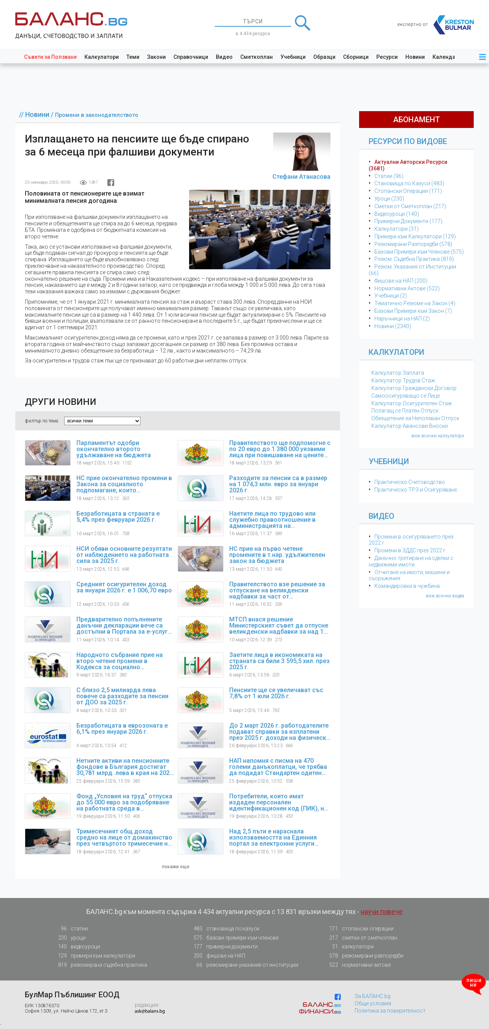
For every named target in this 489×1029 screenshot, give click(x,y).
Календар (445, 57)
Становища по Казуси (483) (409, 183)
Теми (132, 57)
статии (70, 928)
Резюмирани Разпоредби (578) (413, 244)
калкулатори (349, 946)
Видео (224, 57)
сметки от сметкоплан (361, 938)
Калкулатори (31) (396, 229)
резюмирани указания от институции (243, 965)
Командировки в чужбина (407, 586)
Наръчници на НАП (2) (402, 318)
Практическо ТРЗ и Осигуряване (415, 490)
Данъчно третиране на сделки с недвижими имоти (411, 561)
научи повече (382, 912)
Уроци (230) (389, 199)
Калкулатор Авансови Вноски (409, 426)
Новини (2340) (392, 326)
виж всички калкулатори (437, 435)
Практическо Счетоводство (409, 482)
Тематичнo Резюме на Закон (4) (414, 303)
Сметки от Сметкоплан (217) (410, 206)
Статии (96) (388, 176)
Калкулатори (101, 57)
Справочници (190, 57)
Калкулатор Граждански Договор (414, 388)
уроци (69, 938)
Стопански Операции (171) (408, 191)
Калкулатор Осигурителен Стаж (411, 403)
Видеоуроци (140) (396, 214)
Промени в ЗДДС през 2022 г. (410, 550)
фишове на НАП (217, 956)
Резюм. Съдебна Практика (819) (414, 259)
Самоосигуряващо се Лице (405, 396)
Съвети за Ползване (50, 57)
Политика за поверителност (390, 1011)
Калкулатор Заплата (397, 373)
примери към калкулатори (94, 956)
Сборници (356, 57)
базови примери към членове (234, 938)
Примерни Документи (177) (408, 221)
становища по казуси (224, 928)
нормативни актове (358, 966)
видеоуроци (76, 946)
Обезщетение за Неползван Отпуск (415, 418)
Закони (156, 57)
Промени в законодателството (96, 115)
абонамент (416, 119)
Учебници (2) (390, 296)
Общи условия (373, 1003)
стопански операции (359, 928)
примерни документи (223, 946)
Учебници (293, 57)
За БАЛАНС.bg (372, 996)
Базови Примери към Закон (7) (413, 311)
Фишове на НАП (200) (400, 281)
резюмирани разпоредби (364, 956)
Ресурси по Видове (408, 141)
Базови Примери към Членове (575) (419, 252)
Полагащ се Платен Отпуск (405, 411)
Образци (324, 57)
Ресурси (387, 57)
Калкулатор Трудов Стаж (403, 380)
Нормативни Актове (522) (407, 288)
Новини (415, 57)
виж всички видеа (445, 596)
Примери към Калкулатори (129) (415, 236)
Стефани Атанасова (301, 176)
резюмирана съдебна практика (100, 965)
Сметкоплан (256, 57)
